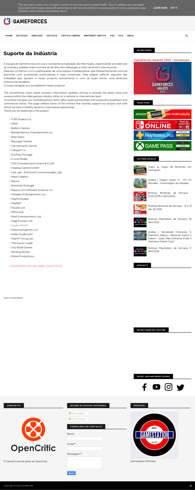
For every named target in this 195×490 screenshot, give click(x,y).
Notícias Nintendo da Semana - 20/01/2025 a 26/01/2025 (169, 195)
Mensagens (77, 413)
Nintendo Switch (95, 35)
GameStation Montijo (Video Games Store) (36, 265)
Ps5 (112, 35)
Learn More (160, 8)
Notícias (21, 35)
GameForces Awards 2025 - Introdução (161, 60)
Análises (37, 35)
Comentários (77, 419)
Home (9, 35)
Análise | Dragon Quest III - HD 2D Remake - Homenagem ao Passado (169, 182)
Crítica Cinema (70, 35)
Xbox (130, 35)
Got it (174, 8)
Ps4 (120, 35)
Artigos (52, 35)
